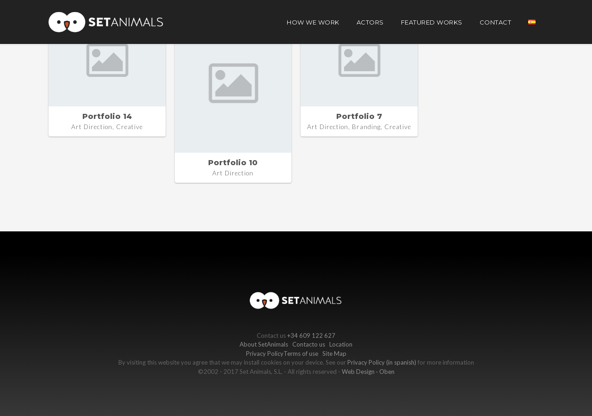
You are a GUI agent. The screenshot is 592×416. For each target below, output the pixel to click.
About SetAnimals (264, 344)
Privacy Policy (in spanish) (381, 362)
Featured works (431, 22)
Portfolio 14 (107, 116)
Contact (496, 22)
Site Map (334, 353)
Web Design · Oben (368, 371)
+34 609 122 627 (311, 335)
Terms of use (301, 353)
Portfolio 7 (359, 116)
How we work (313, 22)
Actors (370, 22)
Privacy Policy (265, 353)
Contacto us (308, 344)
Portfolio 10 (233, 162)
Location (340, 344)
